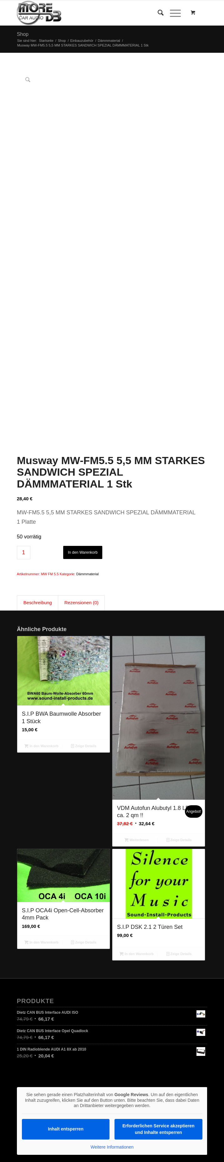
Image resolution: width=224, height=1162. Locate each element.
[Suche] (157, 12)
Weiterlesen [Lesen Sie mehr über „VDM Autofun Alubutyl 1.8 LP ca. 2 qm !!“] (137, 699)
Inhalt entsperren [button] (66, 988)
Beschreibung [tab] (37, 462)
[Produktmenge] (23, 412)
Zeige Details (83, 605)
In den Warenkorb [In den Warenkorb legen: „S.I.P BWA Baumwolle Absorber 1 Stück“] (41, 605)
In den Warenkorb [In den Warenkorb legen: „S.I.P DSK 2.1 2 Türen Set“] (137, 813)
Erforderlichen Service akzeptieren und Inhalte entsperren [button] (158, 988)
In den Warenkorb (83, 411)
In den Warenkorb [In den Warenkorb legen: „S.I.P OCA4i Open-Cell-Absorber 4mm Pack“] (41, 801)
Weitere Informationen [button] (111, 1006)
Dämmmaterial (87, 433)
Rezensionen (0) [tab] (81, 462)
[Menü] (172, 12)
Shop (22, 34)
